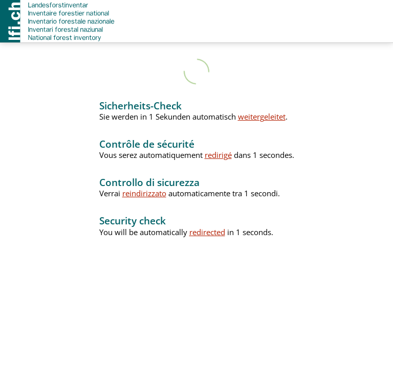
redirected (207, 232)
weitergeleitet (262, 116)
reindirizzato (144, 193)
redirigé (218, 155)
